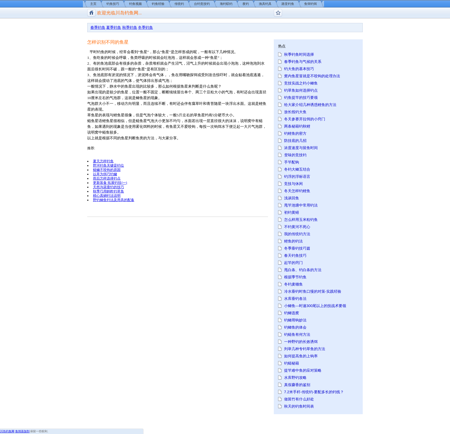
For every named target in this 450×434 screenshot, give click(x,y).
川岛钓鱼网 (7, 431)
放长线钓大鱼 (295, 112)
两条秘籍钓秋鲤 (297, 126)
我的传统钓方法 (297, 234)
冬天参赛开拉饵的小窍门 (304, 119)
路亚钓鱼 (288, 3)
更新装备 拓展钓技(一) (110, 182)
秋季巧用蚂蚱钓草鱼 (108, 191)
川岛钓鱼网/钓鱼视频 (91, 13)
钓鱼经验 (158, 3)
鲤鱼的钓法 (293, 241)
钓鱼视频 (135, 3)
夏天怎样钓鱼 (103, 161)
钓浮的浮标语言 (297, 176)
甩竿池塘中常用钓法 (301, 205)
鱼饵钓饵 (310, 3)
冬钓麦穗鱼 (293, 284)
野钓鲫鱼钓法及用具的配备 (113, 200)
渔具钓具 (265, 3)
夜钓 (246, 3)
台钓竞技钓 (202, 3)
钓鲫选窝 (291, 313)
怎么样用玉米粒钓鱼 (301, 219)
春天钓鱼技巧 (295, 255)
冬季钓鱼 (145, 27)
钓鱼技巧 (112, 3)
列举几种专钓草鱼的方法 (304, 349)
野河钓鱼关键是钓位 (108, 165)
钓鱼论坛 (278, 13)
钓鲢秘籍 (291, 363)
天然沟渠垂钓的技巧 (108, 187)
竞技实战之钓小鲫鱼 (301, 83)
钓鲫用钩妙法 (295, 320)
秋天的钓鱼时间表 (299, 406)
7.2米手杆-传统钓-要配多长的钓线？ (314, 392)
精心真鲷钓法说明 (107, 195)
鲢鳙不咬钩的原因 (107, 169)
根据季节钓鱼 (295, 277)
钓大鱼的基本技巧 (299, 69)
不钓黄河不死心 (297, 227)
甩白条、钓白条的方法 (302, 270)
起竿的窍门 (293, 263)
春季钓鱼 (97, 27)
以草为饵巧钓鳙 (105, 174)
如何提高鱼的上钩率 (301, 356)
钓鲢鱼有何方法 (297, 334)
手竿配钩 (291, 162)
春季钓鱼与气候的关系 (302, 61)
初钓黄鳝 (291, 212)
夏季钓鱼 (113, 27)
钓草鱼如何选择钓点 (301, 90)
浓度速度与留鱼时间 (301, 148)
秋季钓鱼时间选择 (299, 54)
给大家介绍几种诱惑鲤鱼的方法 (310, 105)
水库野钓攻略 (295, 377)
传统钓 (179, 3)
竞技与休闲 (293, 184)
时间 (106, 69)
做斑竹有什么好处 (299, 399)
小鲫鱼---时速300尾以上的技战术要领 (315, 306)
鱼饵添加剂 (22, 431)
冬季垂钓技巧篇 (297, 248)
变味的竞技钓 (295, 155)
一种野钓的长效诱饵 (301, 342)
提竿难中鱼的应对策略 (302, 370)
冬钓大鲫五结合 (297, 169)
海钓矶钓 (226, 3)
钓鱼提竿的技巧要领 (301, 97)
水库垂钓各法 (295, 298)
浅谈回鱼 (291, 198)
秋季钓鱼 (129, 27)
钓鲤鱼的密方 (295, 133)
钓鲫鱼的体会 (295, 327)
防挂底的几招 (295, 140)
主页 (93, 3)
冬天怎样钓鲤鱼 (297, 191)
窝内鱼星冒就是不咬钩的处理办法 (312, 76)
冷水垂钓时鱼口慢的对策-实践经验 (312, 291)
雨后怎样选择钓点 (107, 178)
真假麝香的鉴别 (297, 385)
